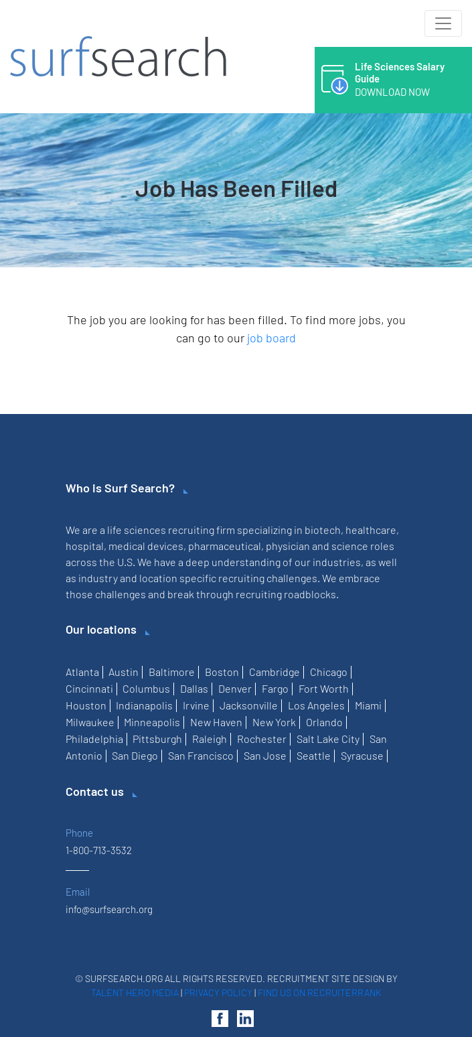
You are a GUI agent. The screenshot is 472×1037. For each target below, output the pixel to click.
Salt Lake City (328, 738)
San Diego (135, 755)
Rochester (262, 738)
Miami (368, 705)
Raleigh (209, 738)
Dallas (194, 688)
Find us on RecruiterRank (320, 992)
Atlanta (82, 671)
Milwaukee (90, 721)
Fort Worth (324, 688)
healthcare (370, 529)
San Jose (265, 755)
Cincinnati (89, 688)
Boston (222, 671)
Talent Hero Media (135, 992)
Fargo (275, 688)
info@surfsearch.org (109, 909)
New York (274, 721)
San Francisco (201, 755)
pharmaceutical (224, 545)
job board (271, 337)
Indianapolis (144, 705)
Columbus (146, 688)
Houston (86, 705)
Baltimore (172, 671)
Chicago (328, 671)
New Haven (216, 721)
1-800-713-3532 (99, 850)
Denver (235, 688)
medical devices (145, 545)
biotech (323, 529)
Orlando (324, 721)
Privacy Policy (218, 992)
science (349, 545)
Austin (123, 671)
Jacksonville (249, 705)
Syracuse (362, 755)
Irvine (196, 705)
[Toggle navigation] (443, 23)
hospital (85, 545)
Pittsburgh (157, 738)
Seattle (314, 755)
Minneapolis (152, 721)
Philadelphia (94, 738)
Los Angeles (316, 705)
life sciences (136, 529)
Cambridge (274, 671)
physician (288, 545)
